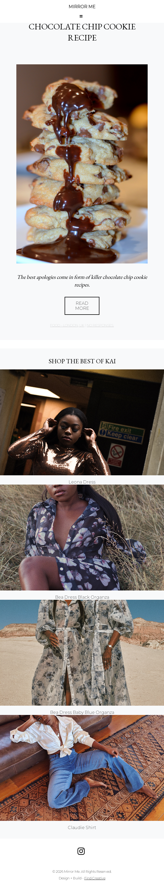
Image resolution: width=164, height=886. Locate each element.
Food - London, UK (67, 325)
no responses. (100, 325)
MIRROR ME (82, 6)
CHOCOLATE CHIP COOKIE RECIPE (82, 32)
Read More (82, 306)
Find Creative (94, 878)
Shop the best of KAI (82, 361)
